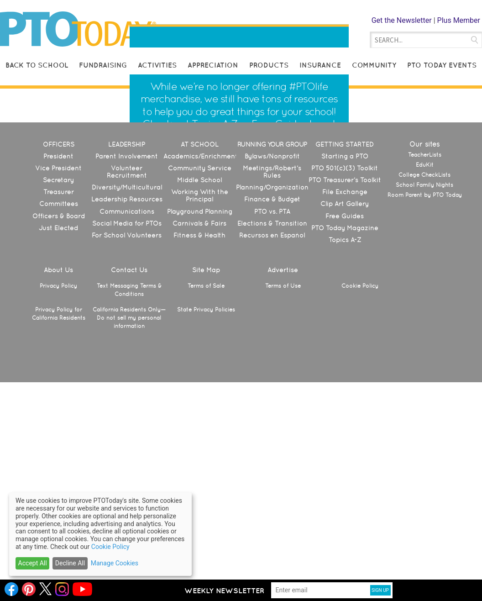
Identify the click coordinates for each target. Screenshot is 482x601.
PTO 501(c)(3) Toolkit (344, 379)
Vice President (58, 379)
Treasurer (58, 403)
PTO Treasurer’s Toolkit (345, 391)
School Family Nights (424, 396)
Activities (157, 65)
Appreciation (213, 65)
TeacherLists (424, 366)
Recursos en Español (272, 446)
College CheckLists (424, 386)
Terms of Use (283, 497)
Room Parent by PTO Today (425, 406)
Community (374, 65)
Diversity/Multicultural (127, 398)
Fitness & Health (199, 446)
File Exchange (344, 403)
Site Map (206, 481)
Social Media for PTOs (127, 434)
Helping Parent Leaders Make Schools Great (230, 42)
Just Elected (58, 439)
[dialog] (100, 534)
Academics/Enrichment (200, 367)
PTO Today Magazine (344, 439)
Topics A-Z (214, 229)
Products (268, 65)
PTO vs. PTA (272, 423)
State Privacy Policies (206, 521)
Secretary (58, 391)
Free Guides (279, 229)
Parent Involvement (126, 367)
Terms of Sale (206, 497)
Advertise (282, 481)
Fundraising (103, 65)
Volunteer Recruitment (127, 383)
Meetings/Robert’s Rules (272, 383)
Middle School (199, 391)
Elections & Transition (272, 434)
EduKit (425, 376)
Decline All (70, 563)
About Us (58, 481)
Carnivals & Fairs (199, 434)
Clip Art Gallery (344, 415)
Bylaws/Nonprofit (272, 367)
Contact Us (129, 481)
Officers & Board (58, 427)
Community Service (199, 379)
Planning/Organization (272, 398)
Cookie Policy (359, 497)
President (58, 367)
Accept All (32, 563)
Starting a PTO (344, 367)
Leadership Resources (126, 410)
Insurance (320, 65)
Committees (58, 415)
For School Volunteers (127, 446)
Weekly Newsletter (224, 590)
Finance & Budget (272, 410)
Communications (127, 423)
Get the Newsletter (402, 20)
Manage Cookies (114, 563)
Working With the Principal (199, 407)
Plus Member (458, 20)
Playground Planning (199, 423)
